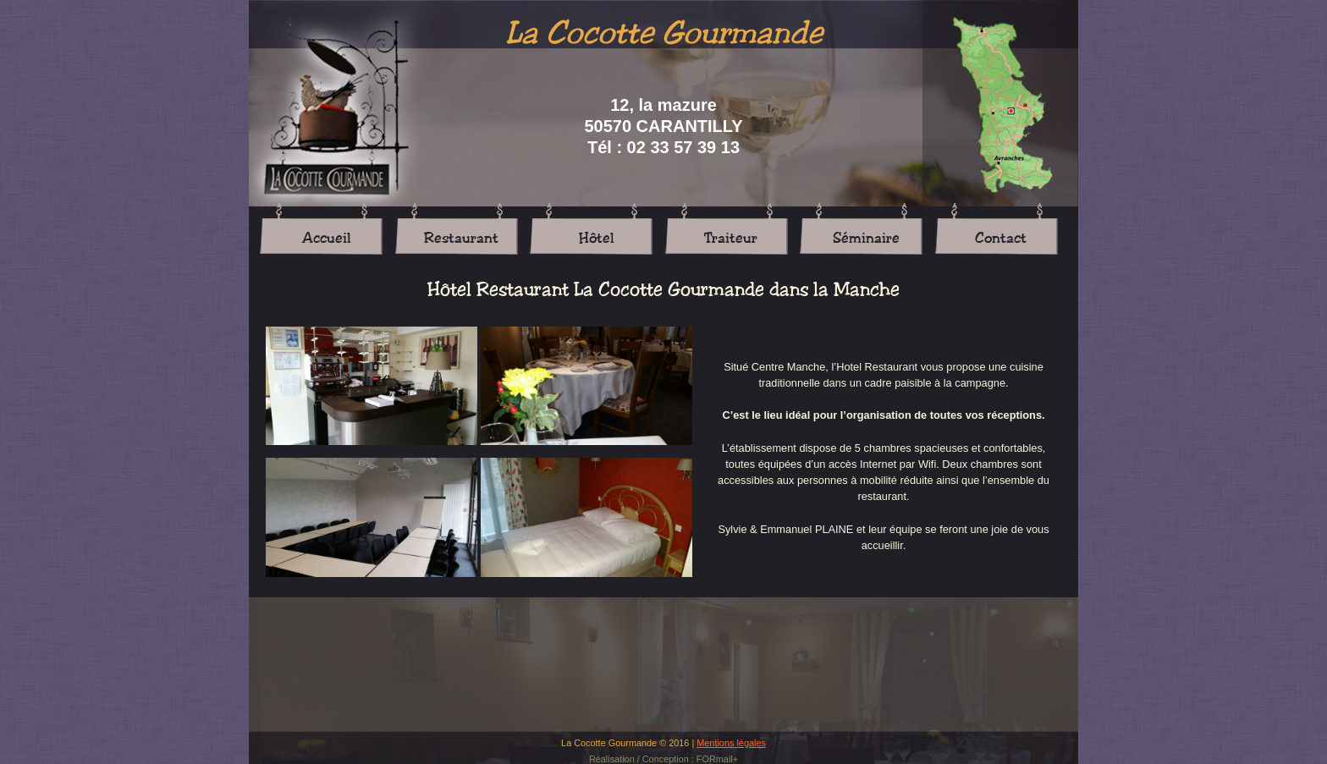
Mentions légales (731, 743)
